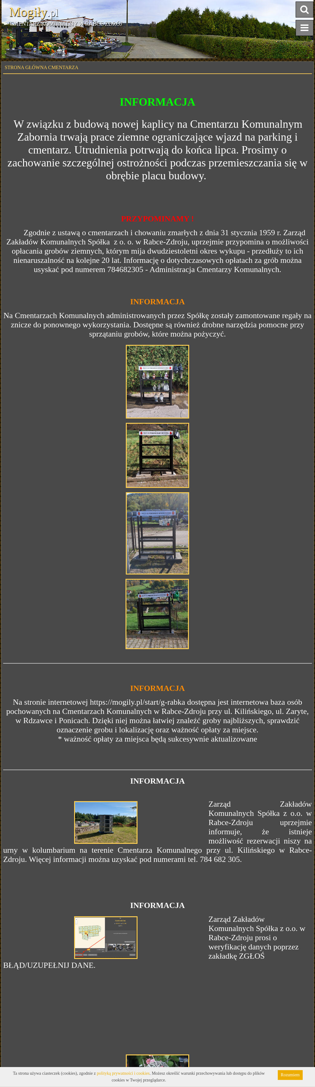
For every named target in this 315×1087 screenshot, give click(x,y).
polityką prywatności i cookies (123, 1073)
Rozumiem (290, 1075)
